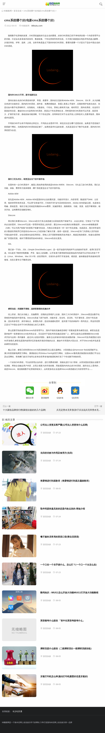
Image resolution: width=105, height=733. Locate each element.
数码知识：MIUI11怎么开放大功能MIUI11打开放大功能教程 (69, 592)
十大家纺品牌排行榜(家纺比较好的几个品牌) (24, 409)
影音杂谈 (17, 10)
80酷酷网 (8, 10)
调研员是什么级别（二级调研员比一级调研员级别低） (66, 648)
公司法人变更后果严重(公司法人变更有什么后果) (64, 425)
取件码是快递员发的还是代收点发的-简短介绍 (62, 509)
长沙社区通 (17, 711)
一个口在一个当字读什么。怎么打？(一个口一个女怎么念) (68, 564)
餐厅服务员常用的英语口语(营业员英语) (59, 537)
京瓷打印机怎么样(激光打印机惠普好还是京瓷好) (64, 676)
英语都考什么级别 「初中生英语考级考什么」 (62, 620)
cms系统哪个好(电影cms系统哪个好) (39, 10)
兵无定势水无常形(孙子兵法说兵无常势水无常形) (80, 409)
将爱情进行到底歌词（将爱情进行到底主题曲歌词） (65, 481)
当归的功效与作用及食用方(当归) (56, 453)
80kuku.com (36, 25)
